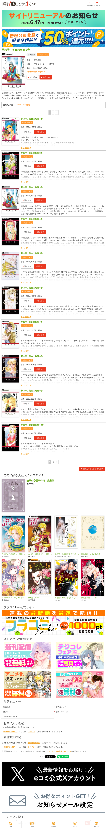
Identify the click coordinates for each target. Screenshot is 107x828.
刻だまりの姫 (33, 598)
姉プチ (52, 64)
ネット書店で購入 (10, 717)
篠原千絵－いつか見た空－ (91, 554)
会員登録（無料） (10, 732)
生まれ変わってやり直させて (13, 598)
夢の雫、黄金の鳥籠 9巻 (32, 390)
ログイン (97, 4)
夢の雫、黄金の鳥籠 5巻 (32, 253)
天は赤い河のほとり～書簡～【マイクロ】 (40, 554)
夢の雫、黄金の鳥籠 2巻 (32, 153)
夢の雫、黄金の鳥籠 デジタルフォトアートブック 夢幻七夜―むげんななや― (67, 554)
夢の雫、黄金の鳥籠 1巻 (32, 119)
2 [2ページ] (52, 112)
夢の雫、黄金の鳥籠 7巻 (32, 322)
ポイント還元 (43, 55)
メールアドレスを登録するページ (58, 751)
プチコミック (39, 64)
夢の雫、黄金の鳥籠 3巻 (32, 187)
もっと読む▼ (26, 148)
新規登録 (90, 4)
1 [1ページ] (49, 112)
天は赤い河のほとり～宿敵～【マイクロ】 (14, 554)
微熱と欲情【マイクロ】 (90, 598)
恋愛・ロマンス (62, 712)
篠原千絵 (37, 60)
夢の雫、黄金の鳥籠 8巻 (32, 356)
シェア (40, 757)
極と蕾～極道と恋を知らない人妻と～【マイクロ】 (67, 598)
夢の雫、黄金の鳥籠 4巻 (32, 219)
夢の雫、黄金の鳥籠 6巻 (32, 288)
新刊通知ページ (34, 743)
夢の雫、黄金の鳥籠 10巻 (32, 425)
